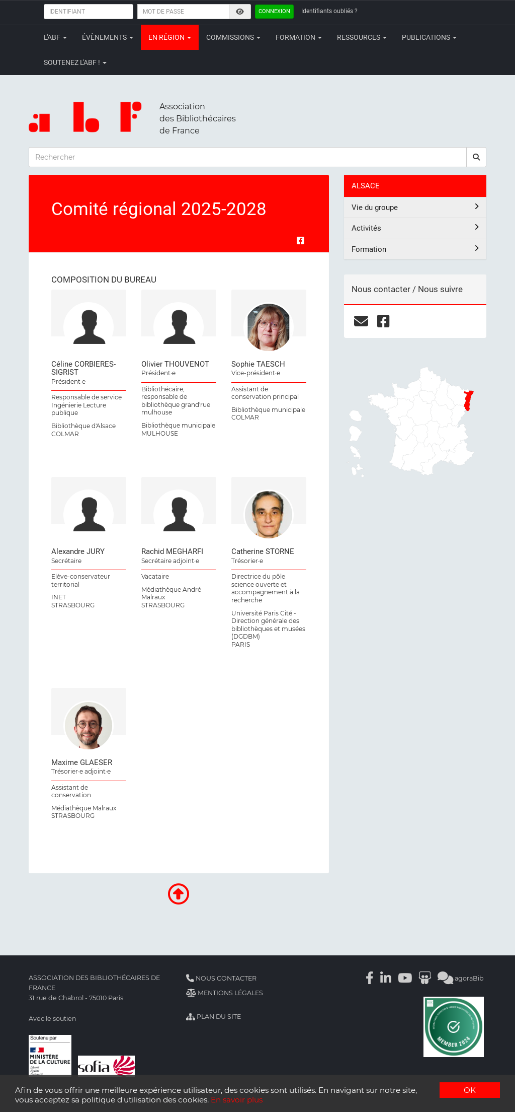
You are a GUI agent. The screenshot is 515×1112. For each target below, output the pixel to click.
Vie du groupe (415, 207)
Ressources (362, 37)
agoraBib (461, 978)
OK (470, 1090)
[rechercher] (476, 157)
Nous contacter (221, 978)
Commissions (233, 37)
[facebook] (383, 321)
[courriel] (361, 321)
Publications (429, 37)
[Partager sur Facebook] (300, 240)
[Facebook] (370, 978)
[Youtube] (405, 978)
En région (169, 37)
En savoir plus (237, 1099)
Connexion (274, 11)
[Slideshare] (424, 978)
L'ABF (55, 37)
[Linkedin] (385, 978)
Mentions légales (224, 993)
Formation (299, 37)
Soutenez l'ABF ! (75, 62)
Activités (415, 228)
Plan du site (213, 1016)
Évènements (107, 37)
